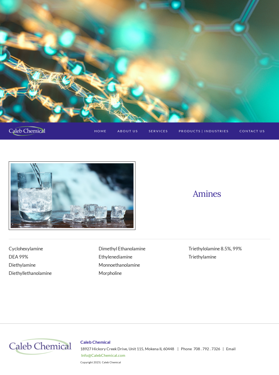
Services (158, 131)
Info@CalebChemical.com (103, 355)
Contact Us (252, 131)
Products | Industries (204, 131)
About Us (127, 131)
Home (100, 131)
